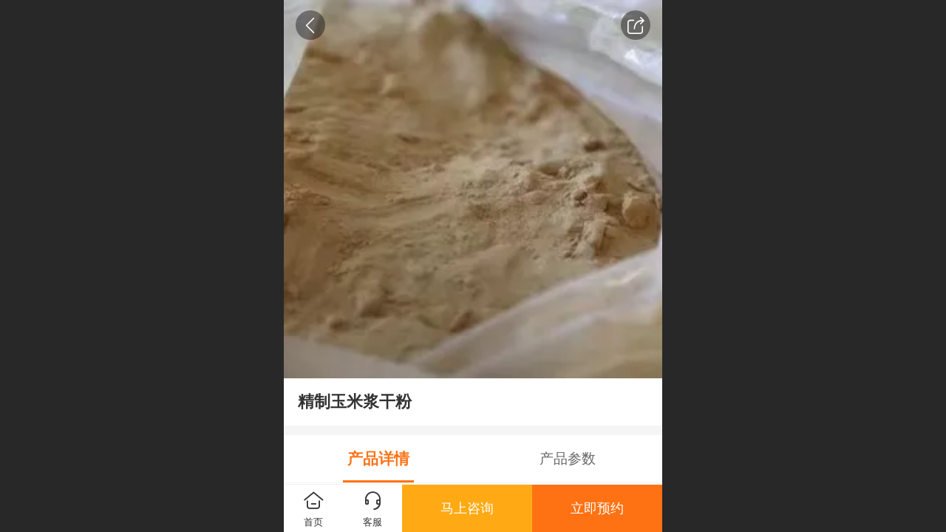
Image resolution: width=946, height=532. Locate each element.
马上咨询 (467, 508)
